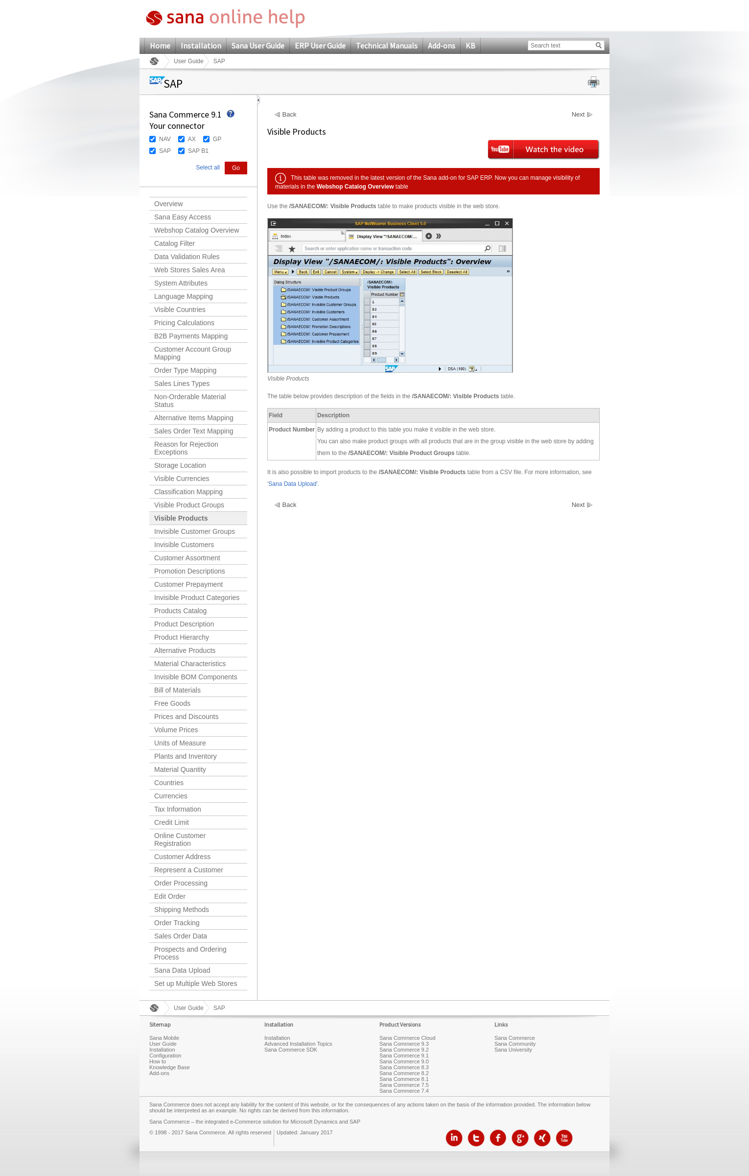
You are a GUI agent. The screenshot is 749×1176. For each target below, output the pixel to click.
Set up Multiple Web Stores (195, 983)
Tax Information (177, 809)
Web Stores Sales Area (189, 270)
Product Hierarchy (181, 637)
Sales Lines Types (182, 383)
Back (289, 115)
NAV (165, 139)
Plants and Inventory (185, 756)
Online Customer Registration (180, 839)
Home (160, 45)
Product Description (184, 624)
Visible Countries (180, 309)
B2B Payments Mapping (191, 336)
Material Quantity (180, 769)
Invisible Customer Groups (194, 531)
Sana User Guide (258, 45)
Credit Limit (171, 822)
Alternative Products (184, 650)
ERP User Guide (320, 45)
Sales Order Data (180, 936)
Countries (169, 783)
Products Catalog (180, 611)
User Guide (189, 61)
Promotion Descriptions (189, 571)
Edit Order (170, 896)
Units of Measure (180, 743)
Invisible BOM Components (195, 677)
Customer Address (182, 857)
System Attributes (181, 283)
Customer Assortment (187, 558)
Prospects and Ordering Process (190, 953)
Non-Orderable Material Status (190, 400)
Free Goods (172, 703)
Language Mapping (183, 296)
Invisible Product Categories (196, 597)
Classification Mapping (188, 492)
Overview (168, 204)
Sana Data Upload (182, 970)
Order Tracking (177, 923)
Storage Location (180, 465)
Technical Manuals (387, 45)
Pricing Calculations (184, 323)
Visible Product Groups (189, 505)
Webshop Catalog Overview (196, 230)
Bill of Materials (177, 690)
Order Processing (181, 883)
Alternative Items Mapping (194, 418)
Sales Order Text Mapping (194, 431)
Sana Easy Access (182, 217)
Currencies (170, 796)
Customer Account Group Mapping (192, 353)
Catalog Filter (174, 243)
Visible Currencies (182, 478)
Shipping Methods (181, 909)
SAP (165, 150)
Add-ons (441, 45)
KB (470, 45)
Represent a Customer (188, 870)
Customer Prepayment (188, 584)
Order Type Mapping (185, 370)
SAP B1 (198, 150)
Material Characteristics (190, 664)
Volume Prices (176, 730)
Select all (208, 167)
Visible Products (181, 518)
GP (217, 139)
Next (578, 115)
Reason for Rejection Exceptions (186, 448)
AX (192, 139)
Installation (201, 45)
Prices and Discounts (186, 716)
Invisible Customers (184, 545)
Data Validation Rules (187, 257)
